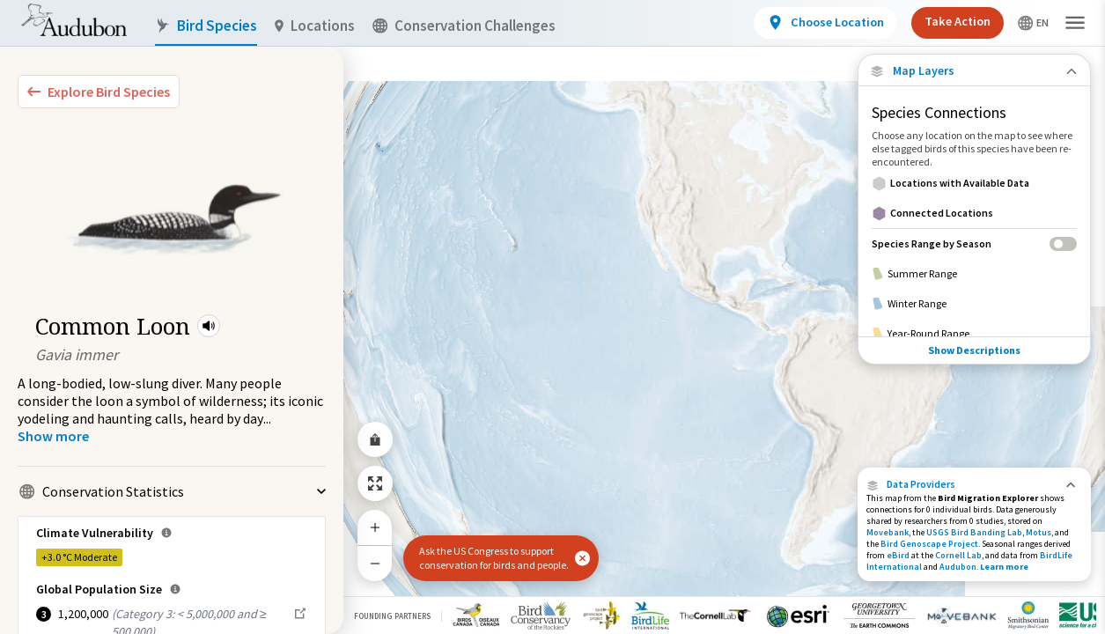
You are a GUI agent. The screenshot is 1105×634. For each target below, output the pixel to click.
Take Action (958, 21)
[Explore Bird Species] (99, 91)
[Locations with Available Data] (974, 183)
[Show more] (53, 436)
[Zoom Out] (375, 563)
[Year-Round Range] (974, 334)
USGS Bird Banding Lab (974, 532)
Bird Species (206, 26)
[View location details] (825, 23)
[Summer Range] (974, 274)
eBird (898, 555)
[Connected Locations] (974, 213)
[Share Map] (375, 439)
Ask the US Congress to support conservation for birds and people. (494, 557)
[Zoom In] (375, 527)
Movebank (887, 532)
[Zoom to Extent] (375, 483)
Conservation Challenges (464, 26)
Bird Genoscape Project (929, 543)
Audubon (957, 566)
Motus (1038, 532)
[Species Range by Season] (974, 243)
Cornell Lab (958, 555)
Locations (315, 26)
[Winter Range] (974, 304)
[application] (552, 317)
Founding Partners (392, 616)
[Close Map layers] (974, 70)
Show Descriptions (974, 350)
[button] (208, 325)
